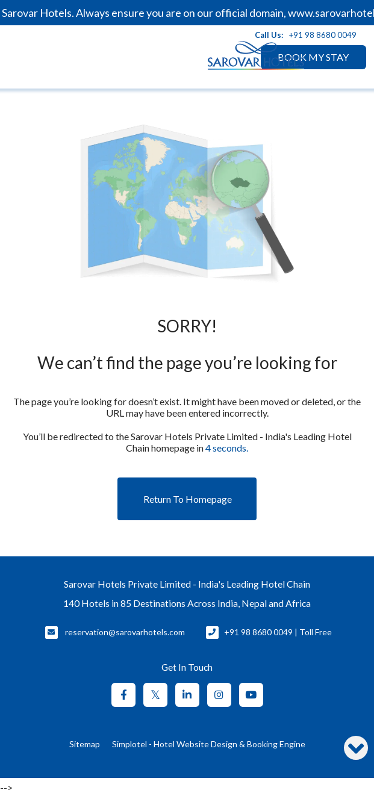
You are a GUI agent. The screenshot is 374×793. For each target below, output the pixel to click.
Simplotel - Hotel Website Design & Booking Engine (208, 744)
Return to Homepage (187, 499)
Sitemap (84, 744)
